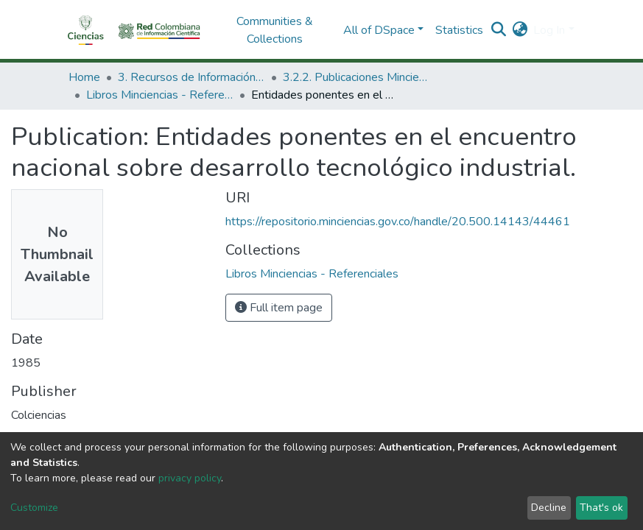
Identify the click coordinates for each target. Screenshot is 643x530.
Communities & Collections (274, 30)
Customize (34, 508)
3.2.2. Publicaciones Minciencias (356, 77)
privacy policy (189, 478)
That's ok (601, 508)
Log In (549, 30)
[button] (519, 30)
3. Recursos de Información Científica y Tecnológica (191, 77)
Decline (548, 508)
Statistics (459, 30)
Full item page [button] (279, 308)
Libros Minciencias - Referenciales (159, 95)
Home (84, 77)
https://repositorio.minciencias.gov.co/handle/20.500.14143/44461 (397, 221)
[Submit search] (498, 30)
